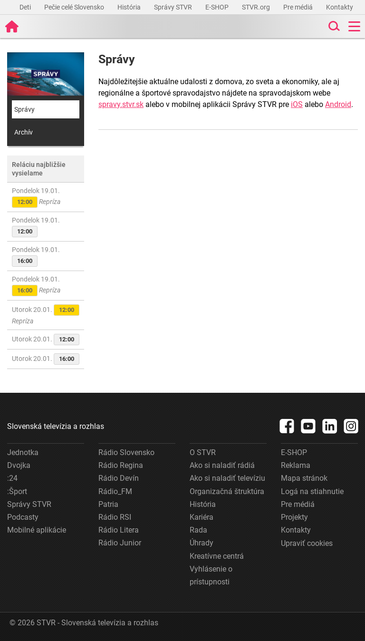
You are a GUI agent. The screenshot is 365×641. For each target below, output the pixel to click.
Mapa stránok (304, 478)
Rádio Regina (120, 465)
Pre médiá (298, 7)
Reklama (295, 465)
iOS (297, 104)
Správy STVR (173, 7)
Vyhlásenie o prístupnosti (211, 575)
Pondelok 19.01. (36, 197)
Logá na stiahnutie (312, 491)
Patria (108, 504)
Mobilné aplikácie (36, 529)
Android (338, 104)
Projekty (294, 517)
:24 (12, 478)
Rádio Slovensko (126, 452)
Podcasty (22, 517)
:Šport (17, 491)
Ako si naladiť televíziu (227, 478)
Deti (25, 7)
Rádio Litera (118, 529)
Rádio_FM (115, 491)
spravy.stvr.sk (121, 104)
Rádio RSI (114, 517)
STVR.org (256, 7)
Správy (24, 109)
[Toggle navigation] (354, 26)
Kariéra (201, 517)
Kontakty (339, 7)
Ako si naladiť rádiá (222, 465)
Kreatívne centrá (217, 556)
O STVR (203, 452)
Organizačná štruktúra (227, 491)
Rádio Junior (119, 542)
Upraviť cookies (307, 543)
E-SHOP (217, 7)
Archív (23, 132)
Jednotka (22, 452)
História (129, 7)
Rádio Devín (118, 478)
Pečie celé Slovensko (75, 7)
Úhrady (201, 542)
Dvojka (18, 465)
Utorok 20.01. (45, 314)
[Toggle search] (333, 26)
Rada (198, 529)
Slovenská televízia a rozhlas (55, 426)
